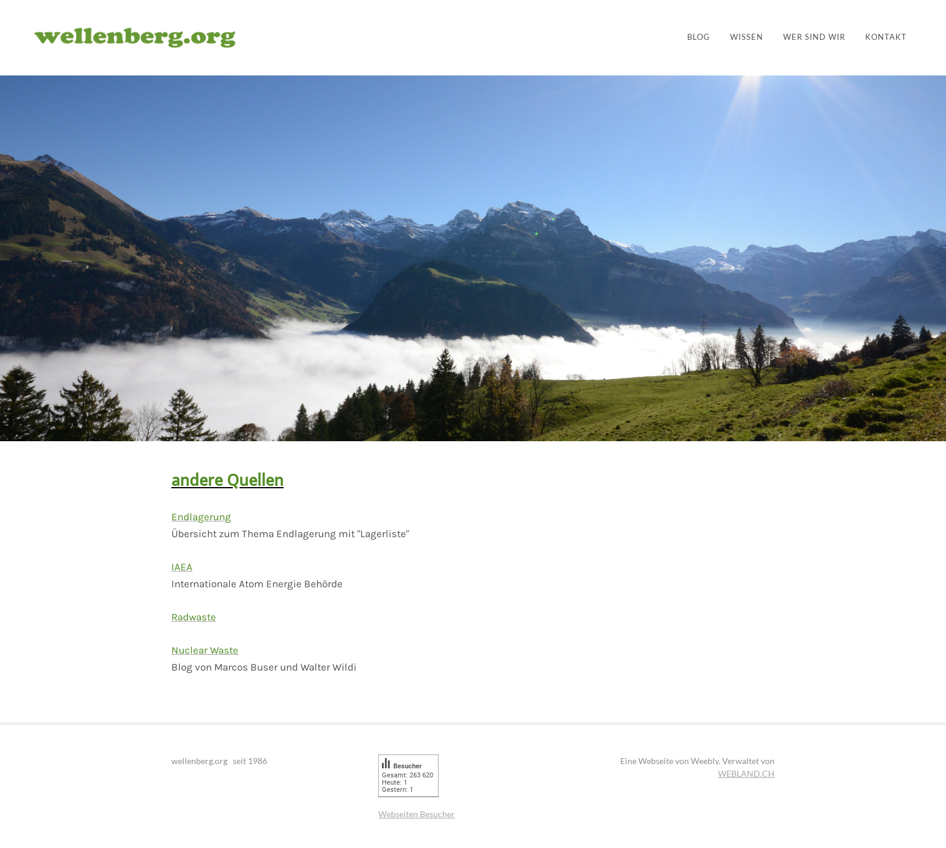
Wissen (746, 37)
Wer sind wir (814, 37)
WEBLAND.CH (746, 773)
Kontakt (886, 37)
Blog (698, 37)
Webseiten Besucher (416, 814)
